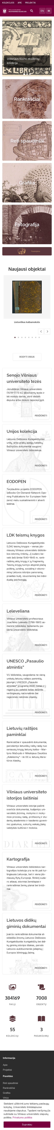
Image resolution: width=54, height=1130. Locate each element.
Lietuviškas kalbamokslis (27, 322)
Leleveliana (18, 611)
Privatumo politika (22, 1117)
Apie (20, 3)
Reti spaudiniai (27, 141)
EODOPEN (16, 481)
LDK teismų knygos (25, 535)
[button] (24, 74)
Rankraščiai (27, 99)
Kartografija (18, 859)
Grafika (27, 183)
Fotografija (27, 224)
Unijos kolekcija (22, 431)
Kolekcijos (8, 3)
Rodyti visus (27, 357)
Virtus (6, 1098)
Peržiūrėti (41, 415)
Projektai (30, 3)
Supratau (27, 1124)
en (42, 10)
